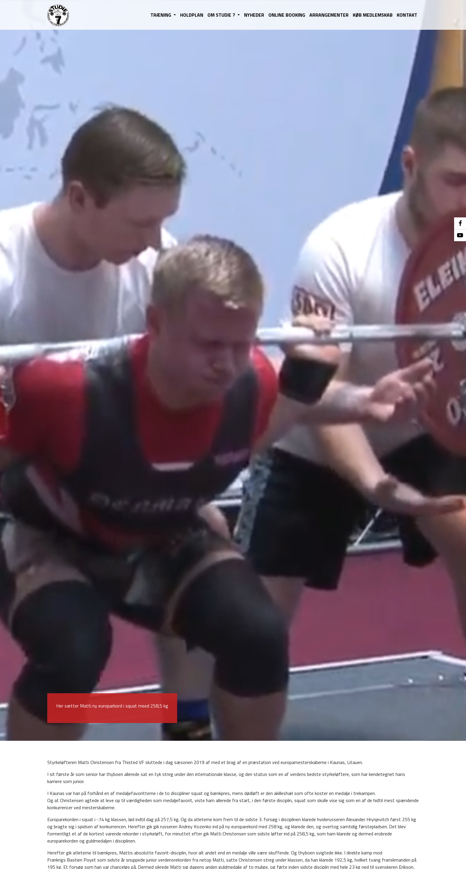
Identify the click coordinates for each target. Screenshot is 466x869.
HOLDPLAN (191, 14)
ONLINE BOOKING (286, 14)
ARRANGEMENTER (329, 14)
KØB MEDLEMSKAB (373, 14)
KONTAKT (407, 14)
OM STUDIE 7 (221, 14)
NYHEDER (254, 14)
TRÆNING (161, 14)
